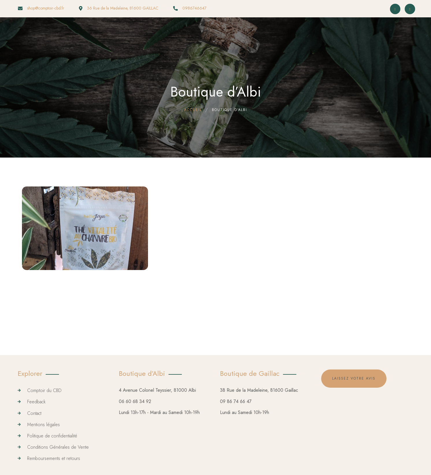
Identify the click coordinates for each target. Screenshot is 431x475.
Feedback (36, 401)
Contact (34, 413)
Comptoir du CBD (44, 390)
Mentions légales (43, 424)
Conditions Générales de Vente (58, 447)
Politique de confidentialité (52, 436)
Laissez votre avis (353, 378)
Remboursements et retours (53, 458)
